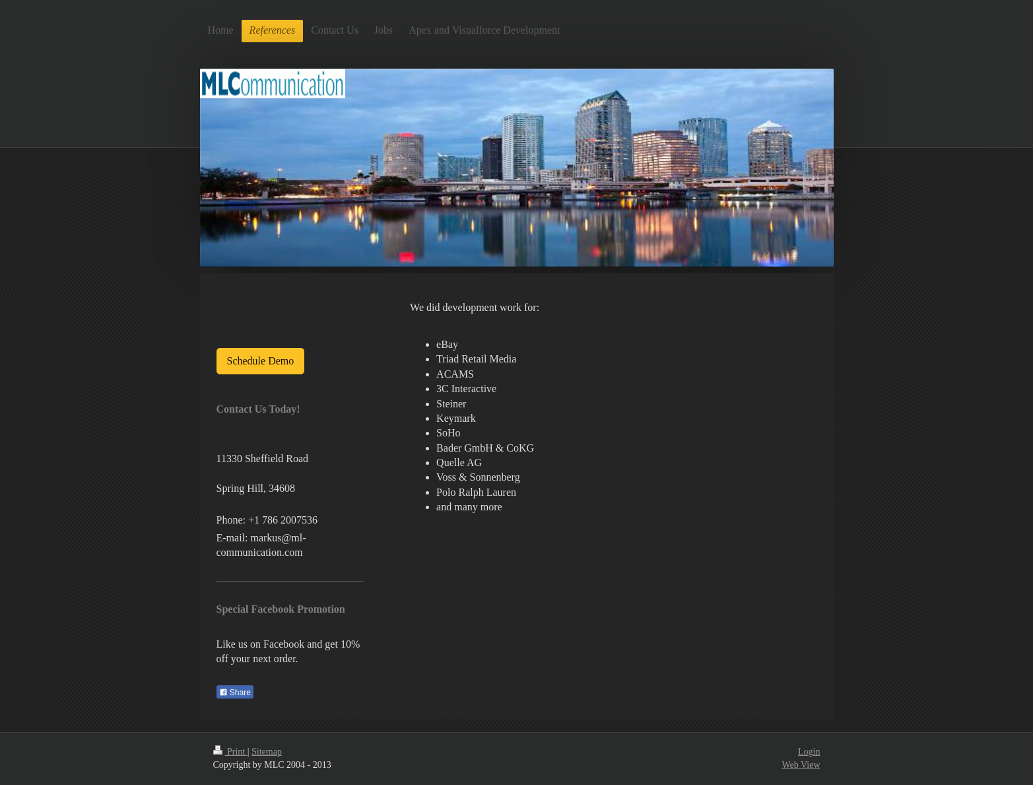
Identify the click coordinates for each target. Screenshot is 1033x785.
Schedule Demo (260, 360)
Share (235, 692)
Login (809, 752)
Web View (801, 765)
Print (230, 752)
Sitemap (266, 752)
